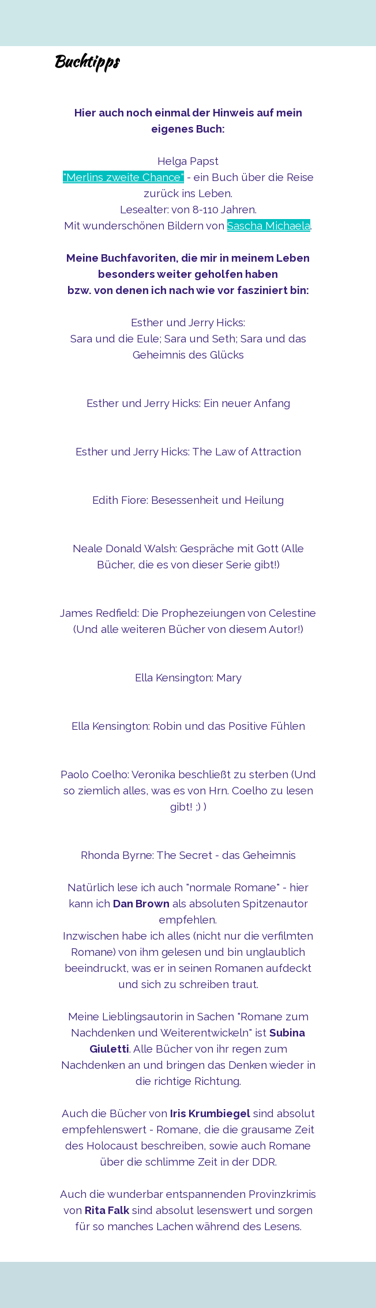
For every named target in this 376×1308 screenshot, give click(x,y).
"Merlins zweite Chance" (123, 177)
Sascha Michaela (268, 225)
